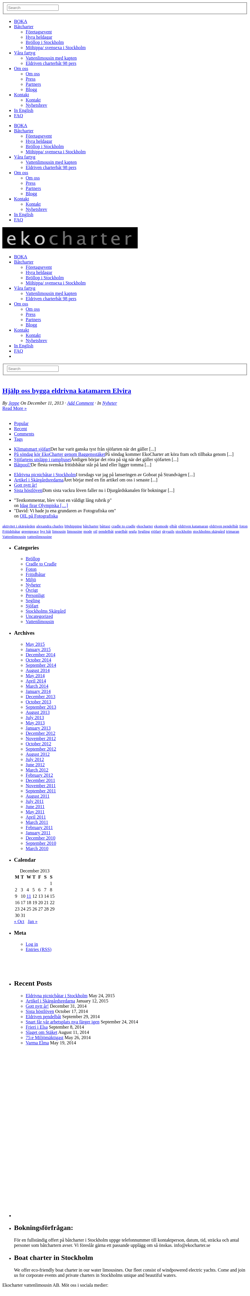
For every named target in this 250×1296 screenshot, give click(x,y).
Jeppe (13, 403)
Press (31, 79)
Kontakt (21, 94)
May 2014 (35, 675)
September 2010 (41, 843)
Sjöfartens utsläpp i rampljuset (42, 459)
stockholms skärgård (209, 531)
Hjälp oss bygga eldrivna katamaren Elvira (66, 390)
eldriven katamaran (193, 526)
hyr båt (45, 531)
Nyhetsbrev (36, 105)
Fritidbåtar (36, 574)
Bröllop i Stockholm (45, 42)
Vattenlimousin (14, 536)
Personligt (35, 595)
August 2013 (38, 712)
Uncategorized (39, 616)
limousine (74, 531)
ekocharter (145, 526)
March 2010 (37, 848)
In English (23, 110)
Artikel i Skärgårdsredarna (38, 479)
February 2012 (39, 775)
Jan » (32, 921)
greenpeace (30, 531)
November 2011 (41, 785)
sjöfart (156, 531)
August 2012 (38, 754)
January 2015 (38, 649)
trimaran (232, 531)
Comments (24, 433)
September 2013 (41, 707)
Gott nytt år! (25, 485)
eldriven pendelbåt (223, 526)
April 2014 (36, 680)
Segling (144, 531)
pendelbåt (106, 531)
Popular (21, 423)
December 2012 (40, 733)
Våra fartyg (24, 52)
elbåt (173, 526)
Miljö (31, 579)
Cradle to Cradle (41, 563)
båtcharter (90, 526)
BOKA (20, 21)
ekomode (161, 526)
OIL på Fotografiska (39, 515)
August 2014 (38, 670)
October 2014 (38, 659)
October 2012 (38, 743)
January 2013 (38, 728)
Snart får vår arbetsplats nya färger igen (62, 1021)
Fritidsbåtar (11, 531)
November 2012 (41, 738)
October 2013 (38, 701)
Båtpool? (22, 464)
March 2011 (37, 822)
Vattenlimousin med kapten (51, 58)
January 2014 (38, 691)
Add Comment (80, 403)
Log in (32, 944)
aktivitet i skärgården (18, 526)
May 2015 (35, 644)
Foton (31, 569)
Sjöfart (32, 605)
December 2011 (40, 780)
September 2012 (41, 748)
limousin (59, 531)
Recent (20, 428)
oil (95, 531)
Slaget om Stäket (41, 1032)
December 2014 (40, 654)
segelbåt (121, 531)
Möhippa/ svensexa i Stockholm (56, 47)
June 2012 (35, 764)
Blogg (31, 89)
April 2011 (36, 817)
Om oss (21, 68)
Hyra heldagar (39, 37)
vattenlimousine (39, 536)
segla (133, 531)
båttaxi (105, 526)
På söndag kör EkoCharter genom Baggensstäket (59, 454)
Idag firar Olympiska (44, 505)
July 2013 (35, 717)
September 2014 (41, 665)
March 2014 (37, 686)
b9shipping (73, 526)
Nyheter (109, 403)
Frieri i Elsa (37, 1027)
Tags (18, 439)
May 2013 (35, 722)
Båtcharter (24, 26)
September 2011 (41, 790)
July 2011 (35, 801)
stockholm (184, 531)
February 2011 (39, 827)
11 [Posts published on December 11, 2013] (29, 896)
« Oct (19, 921)
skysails (168, 531)
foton (243, 526)
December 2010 (40, 837)
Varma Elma (37, 1042)
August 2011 (38, 796)
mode (87, 531)
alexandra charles (49, 526)
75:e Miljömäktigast (44, 1037)
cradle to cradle (123, 526)
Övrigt (32, 590)
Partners (33, 84)
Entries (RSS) (38, 949)
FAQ (18, 115)
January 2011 (38, 832)
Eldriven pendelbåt (43, 1016)
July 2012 (35, 759)
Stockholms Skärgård (46, 611)
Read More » (14, 408)
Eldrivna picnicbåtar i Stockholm (45, 474)
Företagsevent (39, 31)
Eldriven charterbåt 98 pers (51, 63)
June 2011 (35, 806)
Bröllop (33, 558)
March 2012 (37, 769)
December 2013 (40, 696)
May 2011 (35, 811)
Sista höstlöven (28, 490)
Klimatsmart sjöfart (32, 449)
